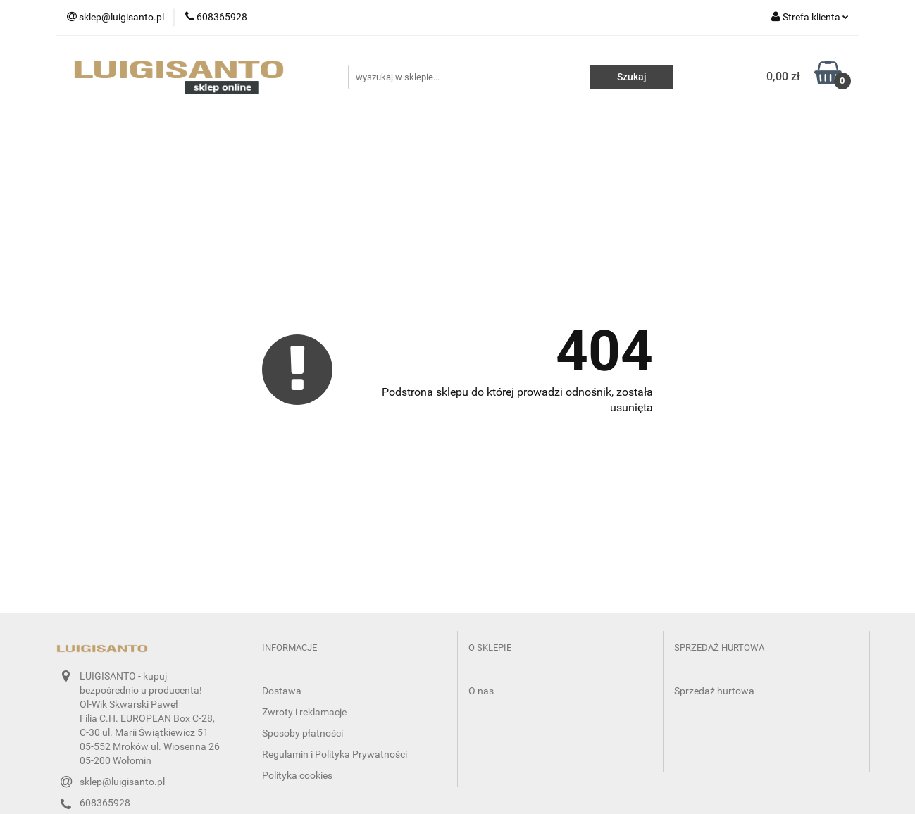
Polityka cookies (297, 775)
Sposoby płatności (302, 733)
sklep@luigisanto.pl (122, 781)
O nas (481, 690)
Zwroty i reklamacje (304, 712)
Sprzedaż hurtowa (714, 690)
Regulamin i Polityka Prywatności (334, 754)
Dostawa (281, 690)
